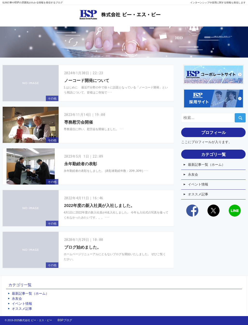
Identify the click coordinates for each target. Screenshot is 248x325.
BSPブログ (65, 320)
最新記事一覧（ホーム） (206, 164)
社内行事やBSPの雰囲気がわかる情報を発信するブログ (32, 2)
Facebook (192, 211)
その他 (52, 98)
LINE (235, 211)
